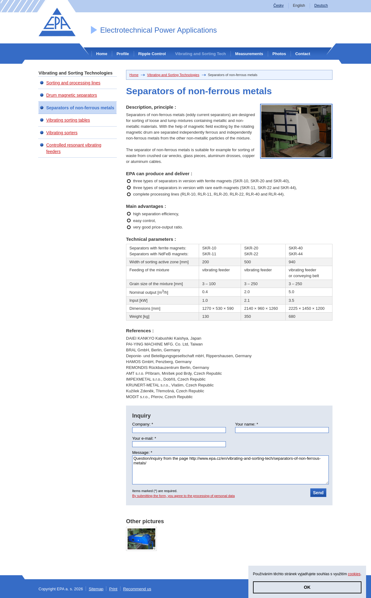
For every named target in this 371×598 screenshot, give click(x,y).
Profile (122, 53)
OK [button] (307, 587)
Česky (278, 5)
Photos (279, 53)
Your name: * (246, 424)
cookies (354, 574)
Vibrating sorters (62, 132)
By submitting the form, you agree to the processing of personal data (183, 496)
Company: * (142, 424)
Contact (302, 53)
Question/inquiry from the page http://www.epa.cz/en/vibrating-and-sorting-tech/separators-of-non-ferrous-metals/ (230, 469)
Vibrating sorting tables (68, 120)
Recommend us (137, 589)
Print (113, 589)
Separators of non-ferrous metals (80, 107)
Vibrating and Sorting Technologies (173, 75)
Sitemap (96, 589)
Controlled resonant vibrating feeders (73, 148)
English (299, 5)
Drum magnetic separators (71, 95)
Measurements (249, 53)
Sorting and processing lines (73, 82)
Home (101, 53)
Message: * (142, 452)
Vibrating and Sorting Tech (200, 53)
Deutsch (321, 5)
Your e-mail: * (144, 438)
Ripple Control (152, 53)
